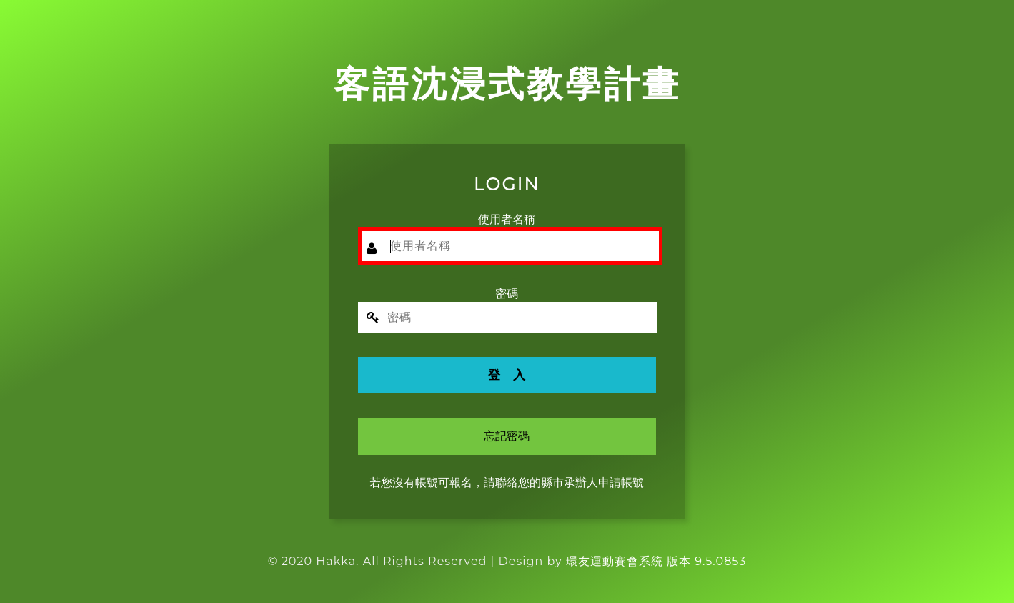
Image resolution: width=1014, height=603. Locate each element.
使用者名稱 (506, 219)
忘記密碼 (507, 436)
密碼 (506, 293)
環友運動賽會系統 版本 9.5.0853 (656, 561)
